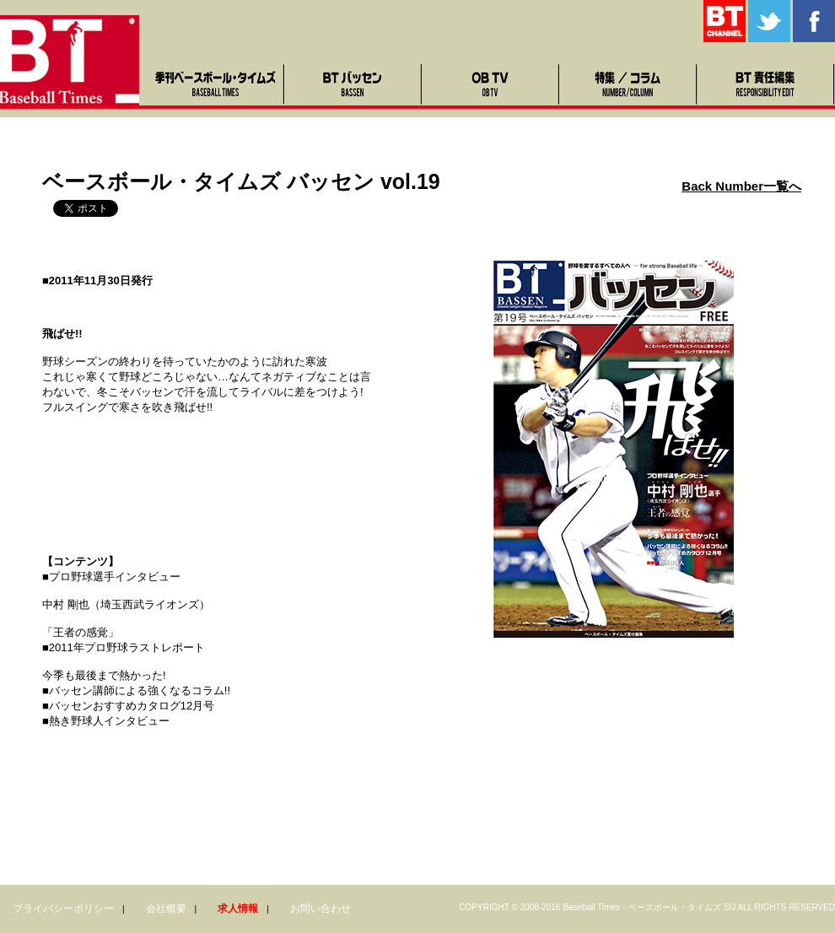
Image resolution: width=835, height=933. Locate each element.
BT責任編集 (766, 84)
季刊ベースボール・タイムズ (216, 84)
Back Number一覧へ (741, 186)
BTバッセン (354, 84)
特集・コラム (629, 84)
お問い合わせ (320, 908)
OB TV (491, 84)
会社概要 (166, 908)
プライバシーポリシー (63, 908)
